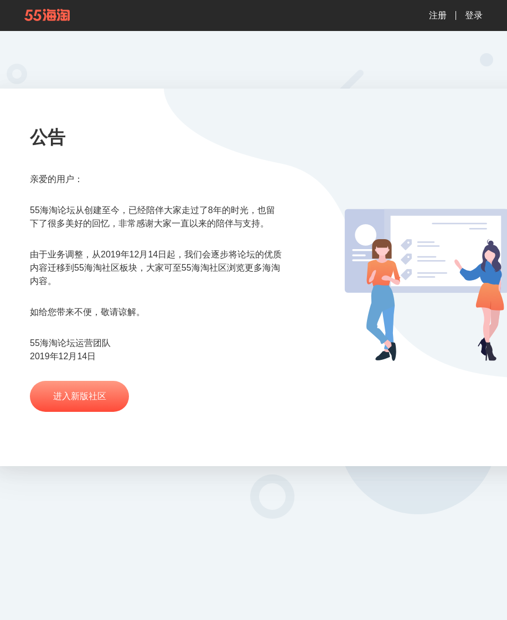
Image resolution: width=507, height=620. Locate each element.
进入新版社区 (79, 396)
